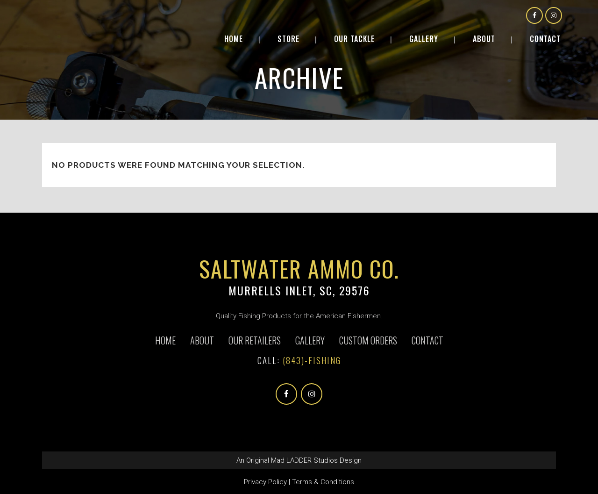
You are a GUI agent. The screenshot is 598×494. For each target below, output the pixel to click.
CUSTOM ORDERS (368, 340)
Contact (427, 340)
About (202, 340)
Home (165, 340)
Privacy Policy (265, 482)
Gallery (310, 340)
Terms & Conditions (323, 482)
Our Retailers (254, 340)
